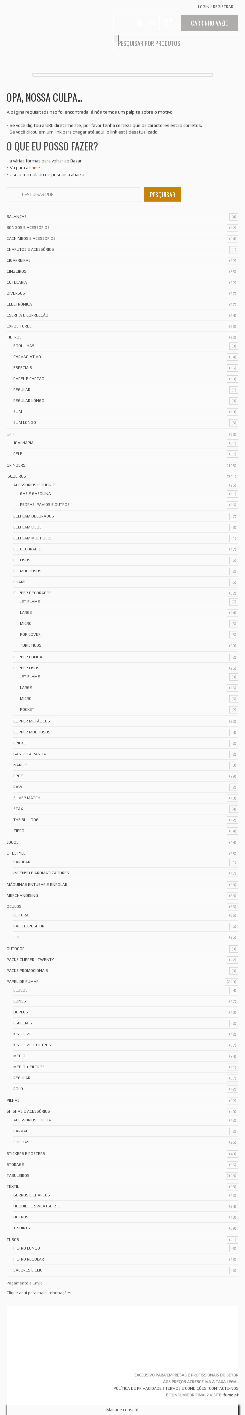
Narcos (21, 765)
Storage (15, 1164)
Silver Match (26, 798)
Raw (17, 787)
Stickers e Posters (26, 1153)
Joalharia (23, 442)
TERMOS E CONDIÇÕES (185, 1388)
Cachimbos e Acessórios (31, 238)
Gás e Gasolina (35, 493)
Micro (26, 623)
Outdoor (16, 948)
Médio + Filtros (29, 1067)
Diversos (16, 293)
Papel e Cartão (28, 378)
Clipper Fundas (29, 657)
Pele (17, 453)
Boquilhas (23, 345)
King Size (22, 1034)
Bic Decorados (28, 549)
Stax (18, 808)
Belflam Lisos (27, 527)
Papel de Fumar (23, 981)
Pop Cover (30, 634)
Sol (16, 937)
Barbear (21, 862)
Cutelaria (17, 282)
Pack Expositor (28, 926)
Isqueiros (16, 476)
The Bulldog (26, 819)
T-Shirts (21, 1228)
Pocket (27, 709)
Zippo (18, 830)
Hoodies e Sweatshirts (37, 1206)
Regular (21, 389)
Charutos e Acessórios (30, 249)
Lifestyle (16, 853)
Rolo (18, 1088)
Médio (19, 1056)
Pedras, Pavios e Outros (45, 504)
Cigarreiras (19, 260)
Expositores (19, 326)
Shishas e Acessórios (28, 1111)
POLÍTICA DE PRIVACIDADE (138, 1388)
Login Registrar (215, 6)
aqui (23, 1292)
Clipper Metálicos (31, 721)
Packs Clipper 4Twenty (30, 959)
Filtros (14, 337)
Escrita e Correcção (27, 315)
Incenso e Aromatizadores (41, 873)
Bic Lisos (21, 560)
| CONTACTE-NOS (222, 1388)
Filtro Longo (26, 1248)
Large (26, 612)
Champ (20, 582)
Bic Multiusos (27, 571)
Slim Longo (24, 422)
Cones (19, 1001)
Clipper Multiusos (31, 732)
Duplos (20, 1012)
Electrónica (19, 304)
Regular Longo (28, 400)
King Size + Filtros (32, 1045)
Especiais (22, 367)
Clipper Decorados (32, 593)
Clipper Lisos (26, 668)
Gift (11, 434)
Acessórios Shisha (32, 1120)
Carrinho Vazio (210, 23)
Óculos (14, 906)
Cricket (20, 743)
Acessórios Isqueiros (35, 485)
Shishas (21, 1142)
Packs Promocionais (27, 970)
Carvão (21, 1131)
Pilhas (13, 1100)
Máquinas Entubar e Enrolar (37, 884)
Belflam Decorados (33, 516)
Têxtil (13, 1186)
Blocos (20, 990)
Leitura (21, 915)
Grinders (16, 465)
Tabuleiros (18, 1175)
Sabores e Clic (27, 1270)
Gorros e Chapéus (31, 1195)
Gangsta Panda (29, 754)
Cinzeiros (16, 271)
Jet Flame (30, 601)
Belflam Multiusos (33, 538)
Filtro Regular (28, 1259)
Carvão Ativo (27, 356)
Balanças (17, 216)
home (34, 167)
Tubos (13, 1239)
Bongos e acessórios (28, 227)
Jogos (13, 842)
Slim (17, 411)
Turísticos (30, 645)
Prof (18, 776)
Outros (20, 1217)
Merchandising (22, 895)
